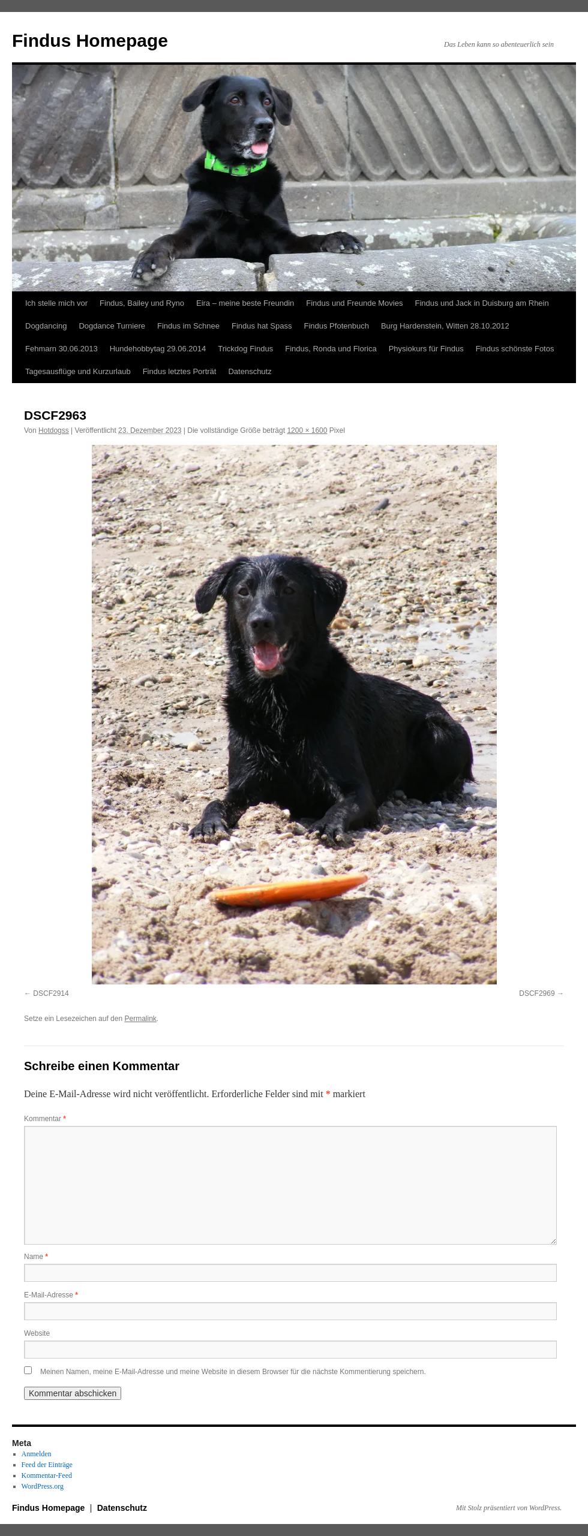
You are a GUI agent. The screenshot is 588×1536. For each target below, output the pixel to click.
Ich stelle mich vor (56, 303)
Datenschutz (249, 371)
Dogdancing (46, 325)
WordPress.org (43, 1486)
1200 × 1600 (307, 430)
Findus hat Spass (262, 325)
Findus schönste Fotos (515, 348)
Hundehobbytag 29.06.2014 (158, 348)
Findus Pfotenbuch (336, 325)
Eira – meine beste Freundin (245, 303)
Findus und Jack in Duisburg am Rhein (481, 303)
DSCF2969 (536, 993)
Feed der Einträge (47, 1464)
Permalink (140, 1018)
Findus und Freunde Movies (354, 303)
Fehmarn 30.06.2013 (61, 348)
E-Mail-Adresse (51, 1295)
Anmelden (37, 1454)
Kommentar (45, 1119)
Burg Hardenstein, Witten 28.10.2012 (445, 325)
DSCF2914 (50, 993)
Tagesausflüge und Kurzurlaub (78, 371)
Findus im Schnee (188, 325)
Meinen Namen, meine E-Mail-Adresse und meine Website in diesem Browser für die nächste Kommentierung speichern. (233, 1372)
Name (36, 1256)
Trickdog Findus (245, 348)
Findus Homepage (90, 40)
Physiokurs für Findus (426, 348)
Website (37, 1333)
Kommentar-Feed (47, 1475)
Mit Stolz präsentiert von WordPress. (509, 1508)
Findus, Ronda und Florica (330, 348)
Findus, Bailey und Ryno (142, 303)
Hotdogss (53, 430)
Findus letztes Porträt (180, 371)
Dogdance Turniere (112, 325)
